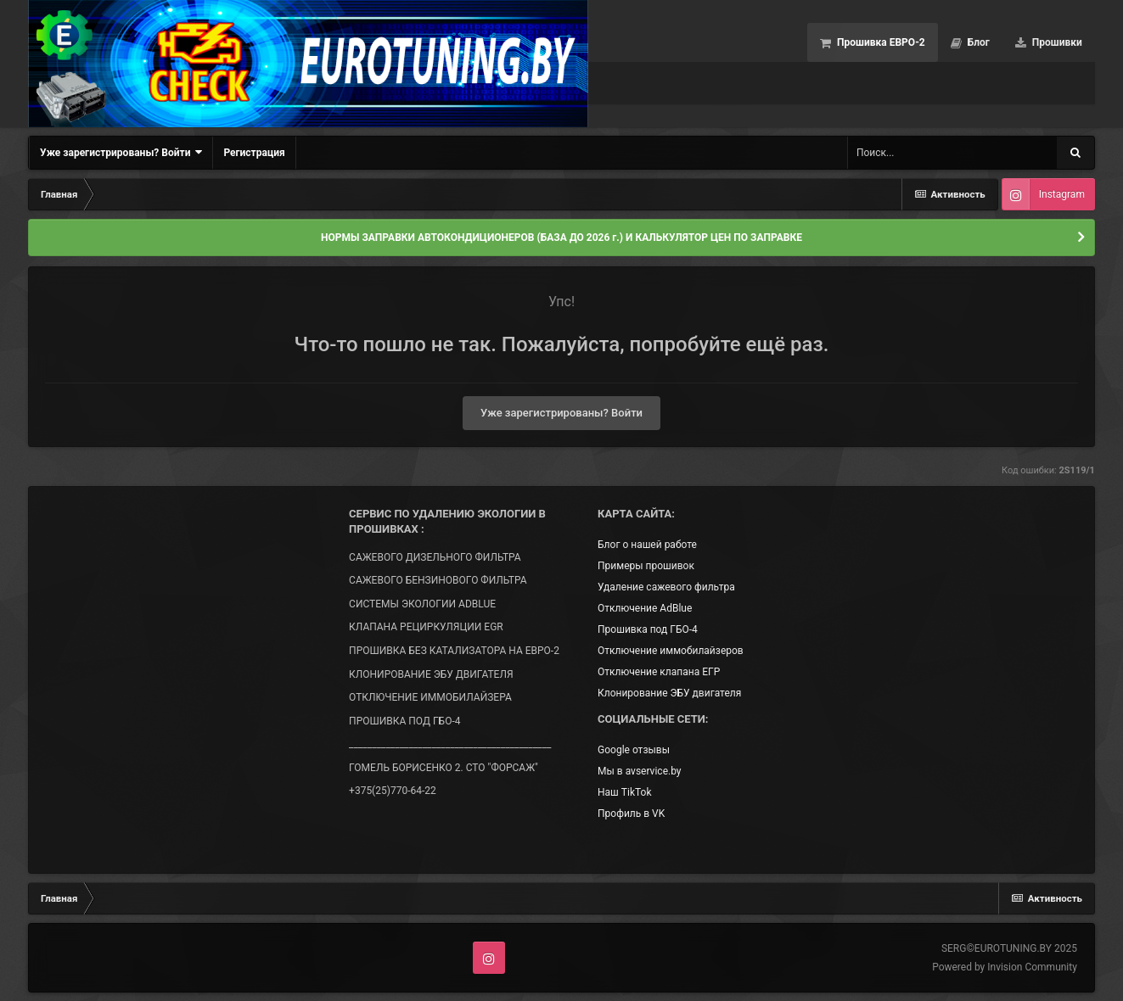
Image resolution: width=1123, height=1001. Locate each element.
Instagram (1062, 194)
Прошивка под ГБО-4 (648, 629)
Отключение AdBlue (645, 608)
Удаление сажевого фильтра (666, 587)
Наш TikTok (624, 792)
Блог (977, 42)
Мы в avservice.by (639, 771)
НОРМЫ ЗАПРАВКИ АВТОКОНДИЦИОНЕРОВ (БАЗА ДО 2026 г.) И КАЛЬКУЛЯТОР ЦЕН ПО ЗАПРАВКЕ (561, 237)
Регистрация (253, 153)
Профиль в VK (631, 813)
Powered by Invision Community (1004, 967)
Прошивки (1056, 42)
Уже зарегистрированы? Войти (121, 152)
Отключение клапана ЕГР (659, 672)
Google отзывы (634, 750)
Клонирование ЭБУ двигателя (669, 693)
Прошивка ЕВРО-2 (879, 42)
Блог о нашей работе (647, 545)
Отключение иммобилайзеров (671, 651)
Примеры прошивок (646, 566)
